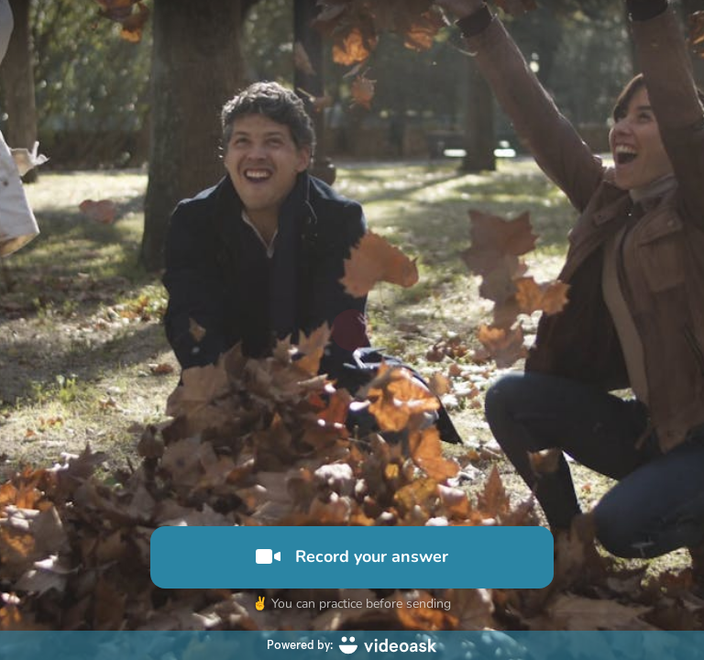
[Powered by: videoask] (352, 645)
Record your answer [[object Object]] (352, 556)
